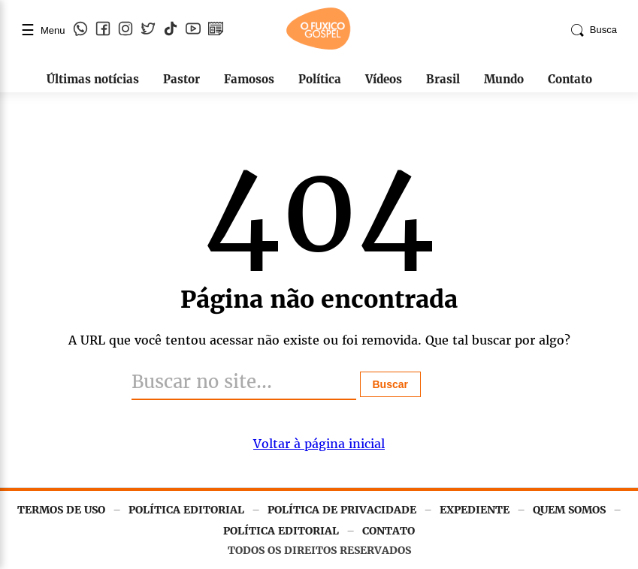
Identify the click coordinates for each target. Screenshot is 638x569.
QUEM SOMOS (569, 509)
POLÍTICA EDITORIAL (186, 509)
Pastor (181, 79)
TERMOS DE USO (61, 509)
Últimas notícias (93, 79)
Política (319, 79)
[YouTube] (193, 30)
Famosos (249, 79)
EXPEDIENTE (474, 509)
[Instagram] (125, 30)
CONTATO (388, 530)
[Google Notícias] (215, 30)
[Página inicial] (318, 46)
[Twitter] (148, 30)
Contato (570, 79)
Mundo (504, 79)
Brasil (443, 79)
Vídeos (383, 79)
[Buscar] (244, 383)
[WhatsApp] (80, 30)
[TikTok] (170, 30)
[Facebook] (102, 30)
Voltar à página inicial (319, 443)
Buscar (390, 384)
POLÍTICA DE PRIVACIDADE (342, 509)
